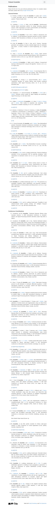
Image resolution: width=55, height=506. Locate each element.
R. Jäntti (39, 101)
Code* (25, 87)
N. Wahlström (14, 192)
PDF (15, 21)
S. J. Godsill (30, 359)
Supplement (20, 87)
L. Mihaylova (43, 133)
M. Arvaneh (34, 133)
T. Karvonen (19, 53)
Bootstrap (34, 503)
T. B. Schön (24, 340)
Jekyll (30, 503)
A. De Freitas (27, 133)
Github (18, 149)
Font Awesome (42, 503)
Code (18, 346)
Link (13, 21)
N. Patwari (30, 71)
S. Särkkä (44, 15)
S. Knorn (21, 24)
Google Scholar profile (28, 10)
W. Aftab (13, 133)
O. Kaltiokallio (14, 34)
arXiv (18, 59)
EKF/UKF (22, 90)
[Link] (12, 308)
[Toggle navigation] (44, 2)
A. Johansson (33, 380)
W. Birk (20, 152)
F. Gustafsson (28, 192)
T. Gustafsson (31, 442)
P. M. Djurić (24, 162)
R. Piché (40, 92)
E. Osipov (44, 390)
